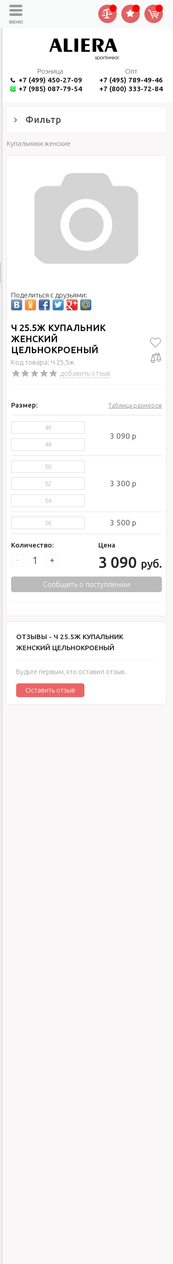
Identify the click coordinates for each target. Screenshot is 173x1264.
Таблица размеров (135, 405)
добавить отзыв (85, 373)
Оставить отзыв (50, 690)
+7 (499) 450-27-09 (50, 80)
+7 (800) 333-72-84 (131, 89)
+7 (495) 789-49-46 (131, 80)
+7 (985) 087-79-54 (50, 89)
